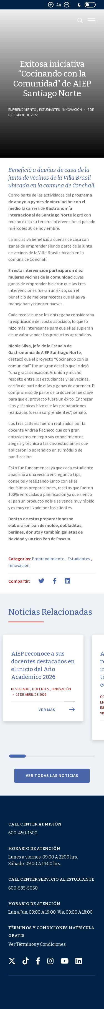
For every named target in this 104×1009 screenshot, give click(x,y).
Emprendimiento (22, 109)
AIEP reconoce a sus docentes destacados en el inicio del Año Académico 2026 (43, 675)
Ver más (57, 719)
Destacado (20, 699)
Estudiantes (49, 109)
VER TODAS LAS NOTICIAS (52, 785)
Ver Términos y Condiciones (37, 944)
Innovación (72, 109)
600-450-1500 (22, 832)
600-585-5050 (23, 888)
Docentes (40, 699)
